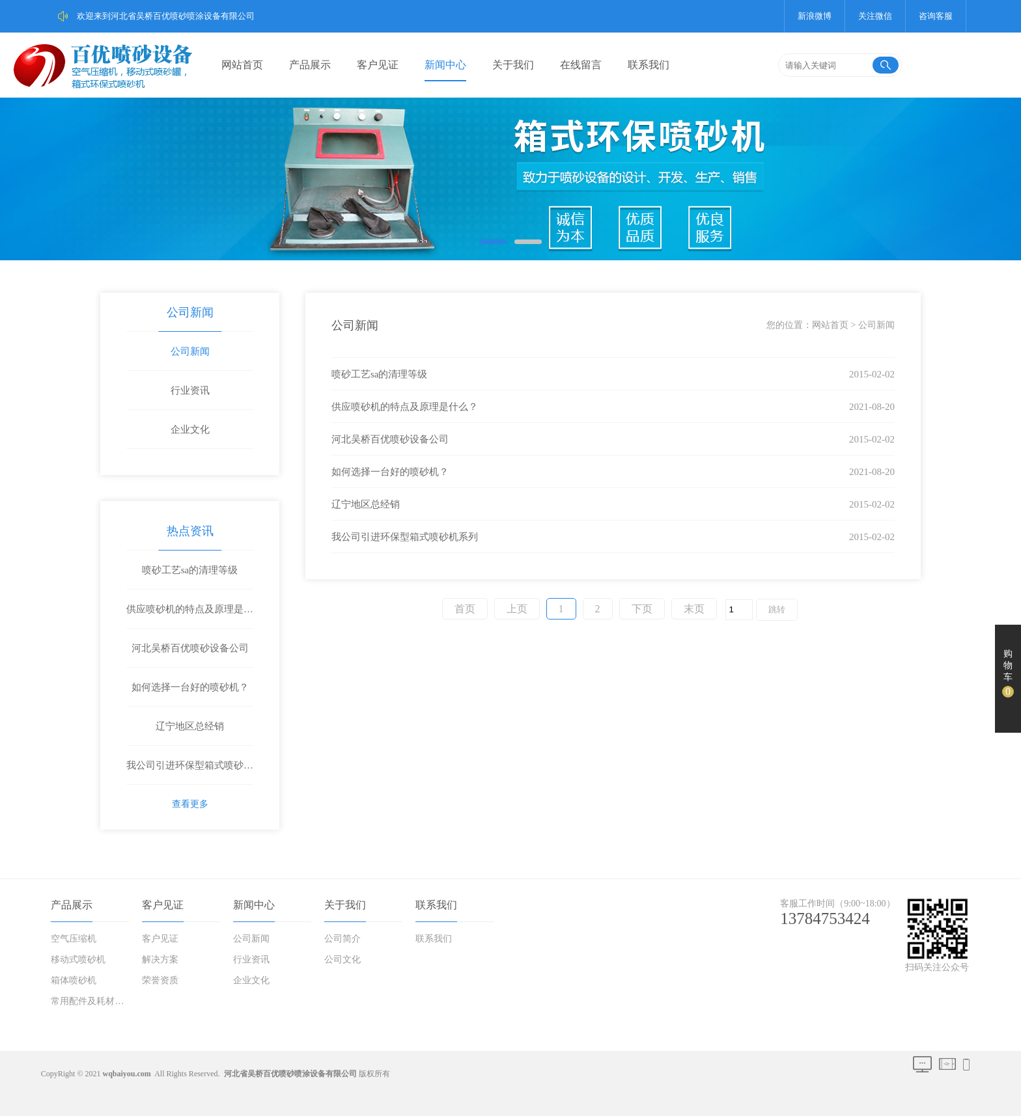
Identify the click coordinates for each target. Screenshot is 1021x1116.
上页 (517, 608)
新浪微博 (815, 16)
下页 (642, 608)
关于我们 (513, 64)
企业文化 (190, 429)
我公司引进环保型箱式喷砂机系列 (189, 772)
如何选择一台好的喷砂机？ (190, 687)
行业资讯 (190, 390)
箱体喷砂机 (73, 980)
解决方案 (160, 959)
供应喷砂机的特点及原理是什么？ (189, 616)
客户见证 (378, 64)
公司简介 (342, 939)
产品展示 (310, 64)
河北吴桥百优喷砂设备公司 (190, 648)
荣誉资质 (160, 980)
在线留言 (581, 64)
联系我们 (648, 64)
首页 (465, 608)
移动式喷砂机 (78, 959)
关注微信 (875, 16)
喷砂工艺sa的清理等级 (190, 570)
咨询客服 (936, 16)
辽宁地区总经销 (190, 726)
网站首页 (242, 64)
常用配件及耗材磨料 (91, 1001)
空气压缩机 (73, 939)
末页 (694, 608)
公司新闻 (190, 312)
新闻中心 (445, 64)
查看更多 (190, 804)
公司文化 (342, 959)
